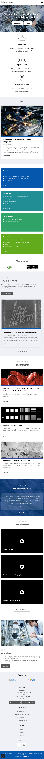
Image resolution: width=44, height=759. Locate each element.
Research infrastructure (22, 714)
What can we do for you (22, 711)
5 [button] (24, 351)
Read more (6, 155)
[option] (11, 267)
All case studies (7, 293)
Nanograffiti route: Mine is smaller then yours (21, 332)
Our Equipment (17, 23)
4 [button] (22, 351)
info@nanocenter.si (28, 702)
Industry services (22, 717)
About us (22, 729)
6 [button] (26, 351)
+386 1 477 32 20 (15, 702)
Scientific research (22, 720)
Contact (22, 736)
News (22, 732)
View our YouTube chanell (22, 610)
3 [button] (20, 351)
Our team (5, 666)
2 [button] (18, 351)
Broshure (28, 23)
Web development (22, 756)
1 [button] (17, 351)
